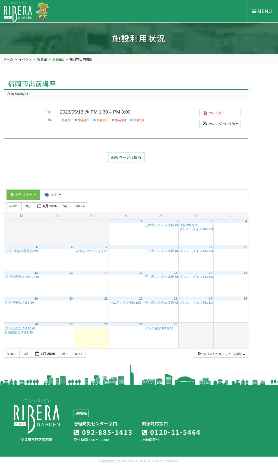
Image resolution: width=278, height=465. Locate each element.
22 (141, 298)
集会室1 (82, 120)
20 (71, 298)
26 (36, 324)
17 (210, 272)
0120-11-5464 (171, 432)
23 (175, 298)
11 (245, 247)
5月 (66, 206)
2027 (81, 206)
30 (175, 324)
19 (36, 298)
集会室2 (100, 120)
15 (141, 272)
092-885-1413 (103, 432)
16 (175, 272)
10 (210, 247)
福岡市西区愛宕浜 (36, 439)
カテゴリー (23, 195)
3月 (28, 206)
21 (106, 298)
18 (245, 272)
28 (106, 324)
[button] (220, 124)
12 (36, 272)
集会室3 (119, 120)
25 (245, 298)
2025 (14, 206)
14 (106, 272)
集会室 (66, 120)
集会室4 (137, 120)
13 (71, 272)
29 (141, 324)
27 (71, 324)
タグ (53, 195)
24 (210, 298)
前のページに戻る (126, 157)
